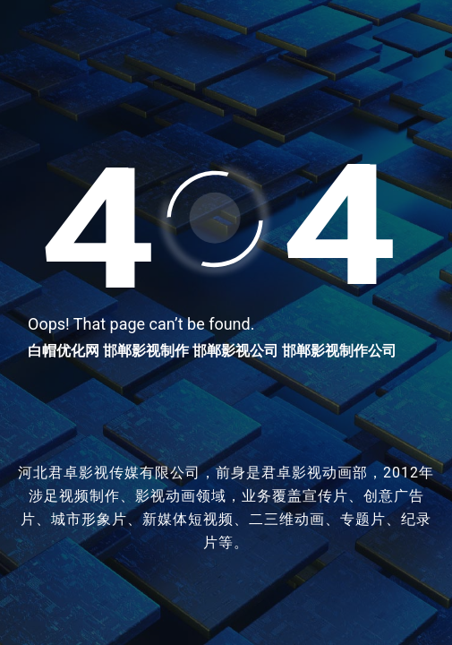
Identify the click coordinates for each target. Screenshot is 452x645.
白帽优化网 (63, 350)
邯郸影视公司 (235, 350)
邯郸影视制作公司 (339, 350)
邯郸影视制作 (146, 350)
